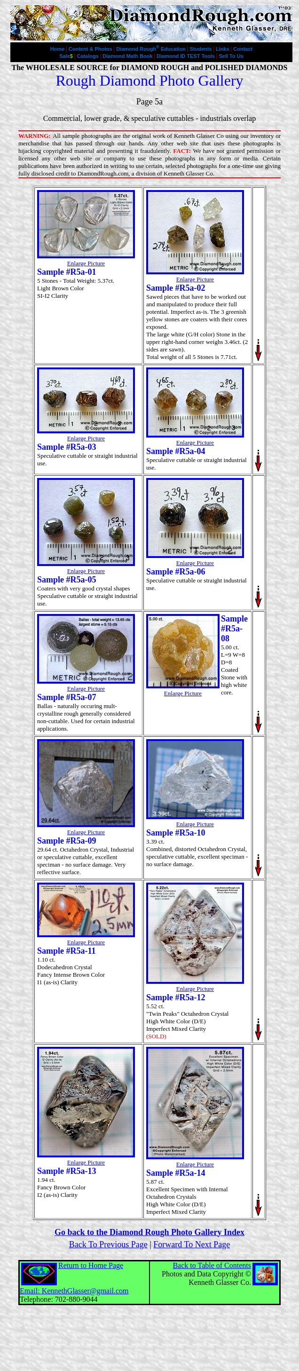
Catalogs (88, 56)
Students (201, 49)
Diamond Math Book (128, 56)
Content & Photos (91, 49)
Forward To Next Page (191, 1244)
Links (223, 49)
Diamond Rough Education (151, 49)
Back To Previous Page (108, 1244)
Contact (242, 49)
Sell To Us (231, 56)
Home (58, 49)
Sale (66, 56)
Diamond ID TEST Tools (186, 56)
